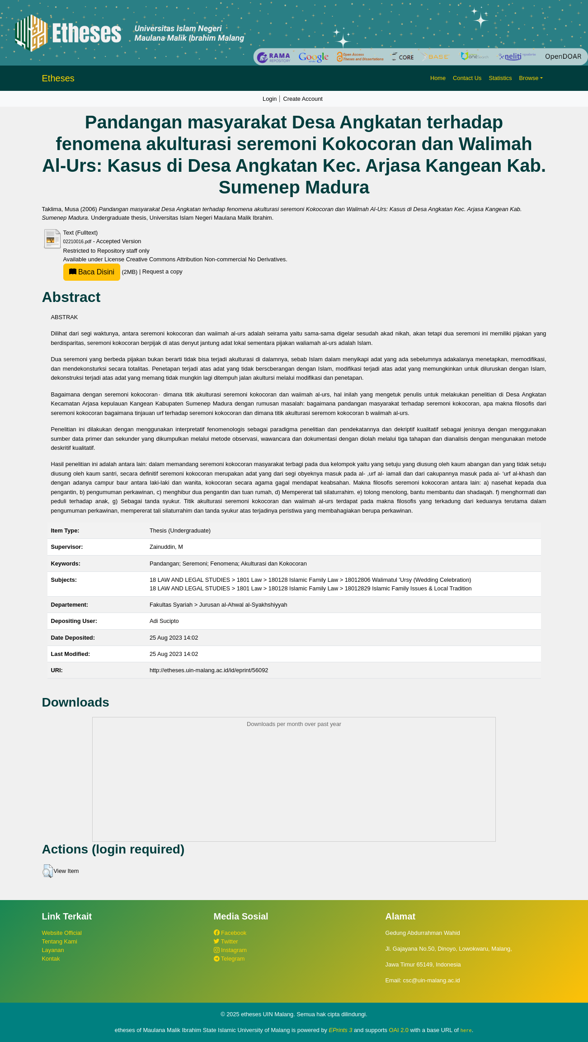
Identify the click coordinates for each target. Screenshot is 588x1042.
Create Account (303, 98)
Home (438, 78)
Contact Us (467, 78)
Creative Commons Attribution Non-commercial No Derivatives (206, 259)
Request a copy (162, 272)
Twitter (226, 941)
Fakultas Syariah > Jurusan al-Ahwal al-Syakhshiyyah (218, 604)
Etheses (58, 78)
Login (270, 98)
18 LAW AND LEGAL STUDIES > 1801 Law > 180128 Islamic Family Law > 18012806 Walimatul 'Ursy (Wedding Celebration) (310, 579)
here (466, 1030)
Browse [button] (529, 78)
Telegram (229, 958)
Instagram (230, 950)
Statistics (500, 78)
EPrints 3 (341, 1030)
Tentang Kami (59, 941)
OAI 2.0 (399, 1030)
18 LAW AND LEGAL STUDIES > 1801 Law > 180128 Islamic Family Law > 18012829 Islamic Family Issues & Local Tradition (311, 588)
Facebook (230, 932)
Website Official (62, 932)
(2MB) (101, 272)
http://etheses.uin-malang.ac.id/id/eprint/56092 (209, 670)
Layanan (53, 950)
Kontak (51, 958)
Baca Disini (91, 272)
